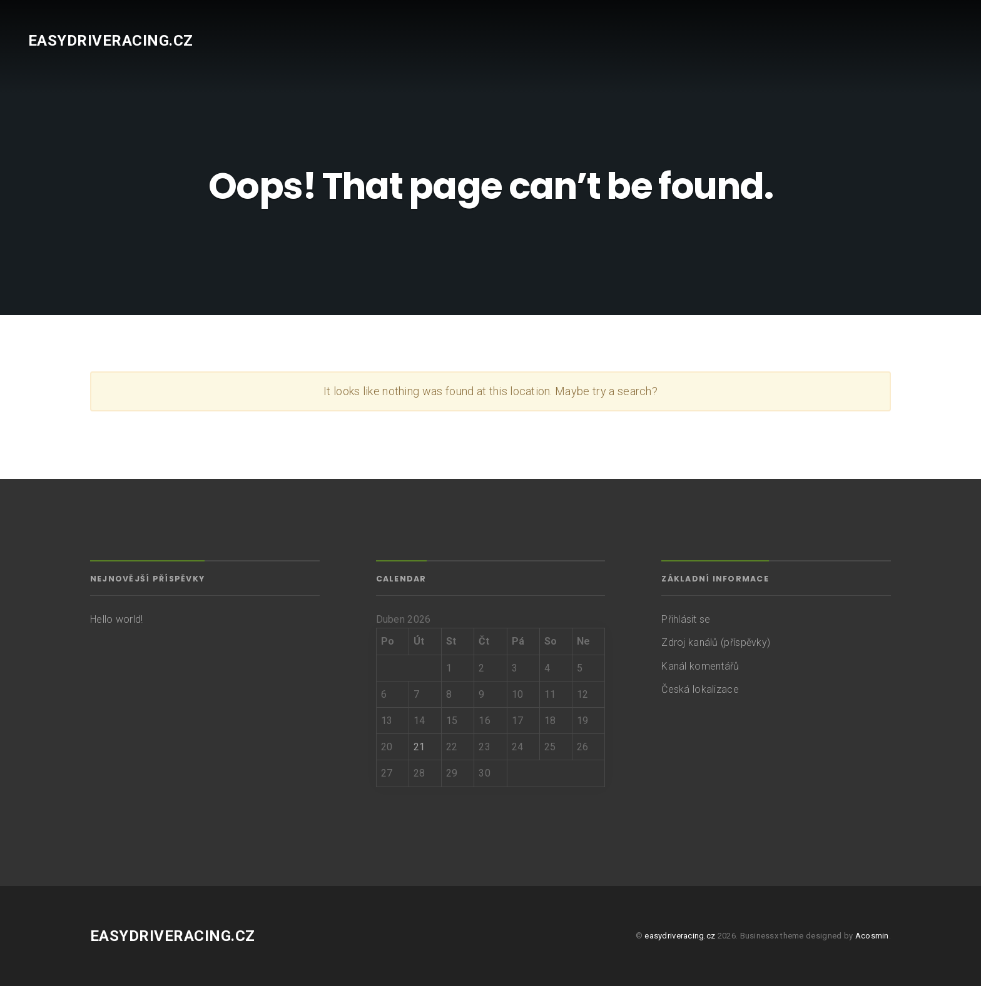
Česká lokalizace (700, 689)
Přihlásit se (685, 619)
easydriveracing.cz (110, 40)
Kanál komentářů (700, 666)
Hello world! (116, 619)
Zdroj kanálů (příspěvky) (715, 642)
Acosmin (872, 935)
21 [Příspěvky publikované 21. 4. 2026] (419, 747)
